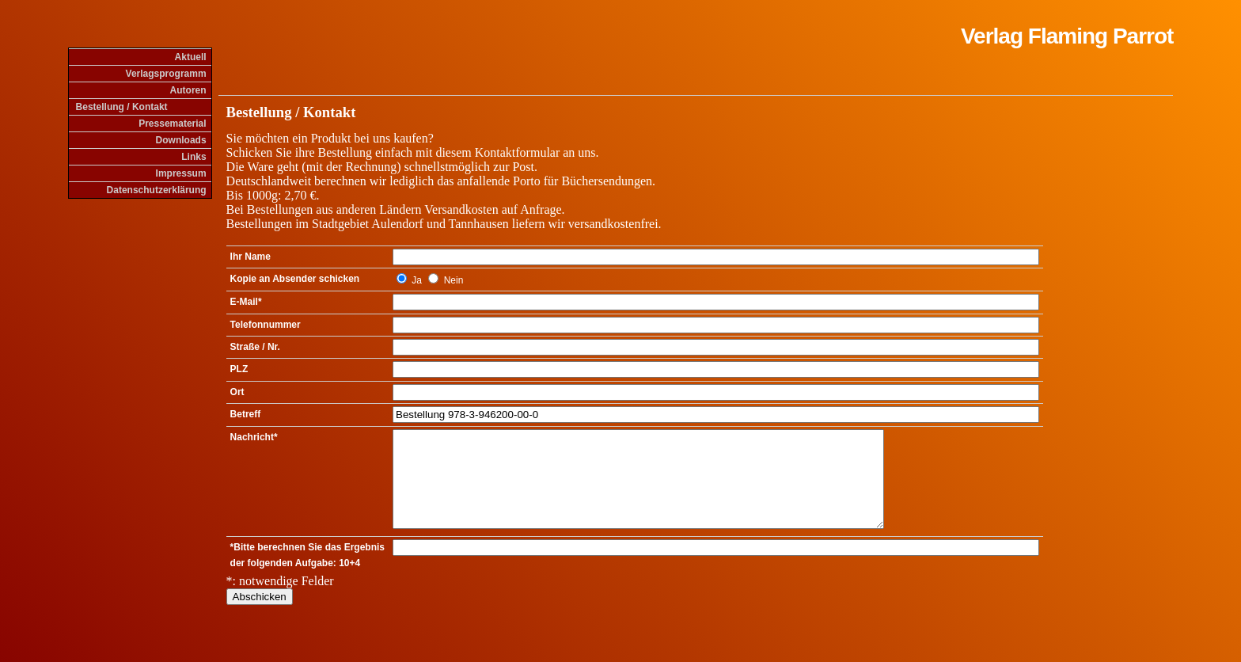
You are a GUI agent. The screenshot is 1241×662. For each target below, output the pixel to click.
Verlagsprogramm (166, 73)
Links (193, 156)
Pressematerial (172, 123)
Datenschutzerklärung (157, 190)
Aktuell (191, 57)
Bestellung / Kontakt (122, 106)
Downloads (181, 140)
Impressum (181, 173)
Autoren (188, 90)
